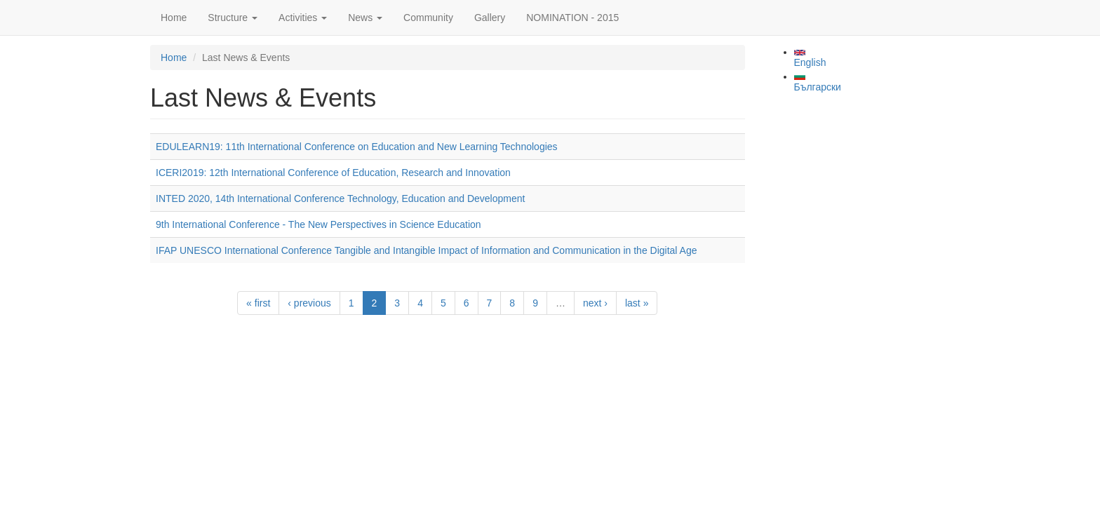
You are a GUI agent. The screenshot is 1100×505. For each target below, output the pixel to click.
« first (258, 303)
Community (428, 17)
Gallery (489, 17)
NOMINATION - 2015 (572, 17)
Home (174, 17)
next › (595, 303)
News (365, 17)
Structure (232, 17)
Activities (303, 17)
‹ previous (309, 303)
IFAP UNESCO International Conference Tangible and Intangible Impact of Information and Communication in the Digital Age (426, 250)
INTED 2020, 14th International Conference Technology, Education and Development (340, 198)
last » (636, 303)
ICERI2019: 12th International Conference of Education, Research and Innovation (333, 172)
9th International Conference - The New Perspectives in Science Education (318, 224)
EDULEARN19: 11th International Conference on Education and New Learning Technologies (357, 146)
